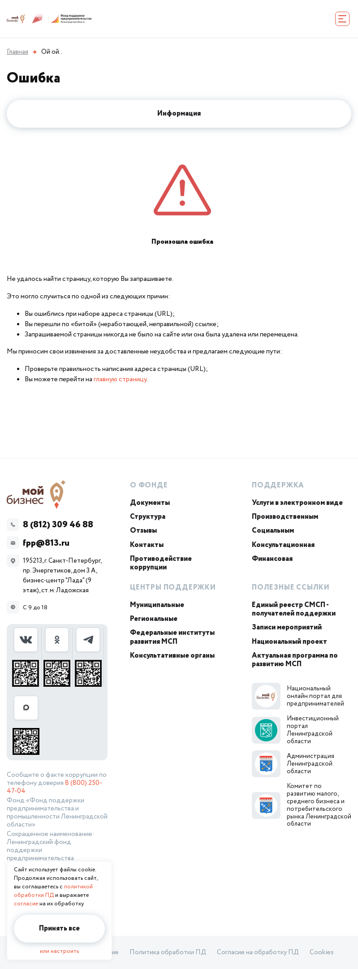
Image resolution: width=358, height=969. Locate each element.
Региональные (153, 619)
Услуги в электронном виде (297, 503)
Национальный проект (289, 641)
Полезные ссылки (291, 587)
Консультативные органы (172, 655)
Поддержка (278, 485)
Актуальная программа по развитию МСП (295, 659)
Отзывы (143, 530)
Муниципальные (157, 605)
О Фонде (149, 485)
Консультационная (283, 545)
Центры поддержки (173, 587)
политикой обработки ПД (53, 891)
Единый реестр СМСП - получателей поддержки (294, 609)
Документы (150, 503)
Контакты (147, 545)
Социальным (273, 530)
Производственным (285, 516)
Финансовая (272, 559)
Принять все (59, 928)
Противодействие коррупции (161, 563)
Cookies (322, 952)
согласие (26, 904)
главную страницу (120, 379)
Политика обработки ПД (167, 952)
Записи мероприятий (287, 627)
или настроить (59, 951)
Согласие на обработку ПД (258, 952)
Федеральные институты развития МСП (172, 637)
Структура (147, 516)
